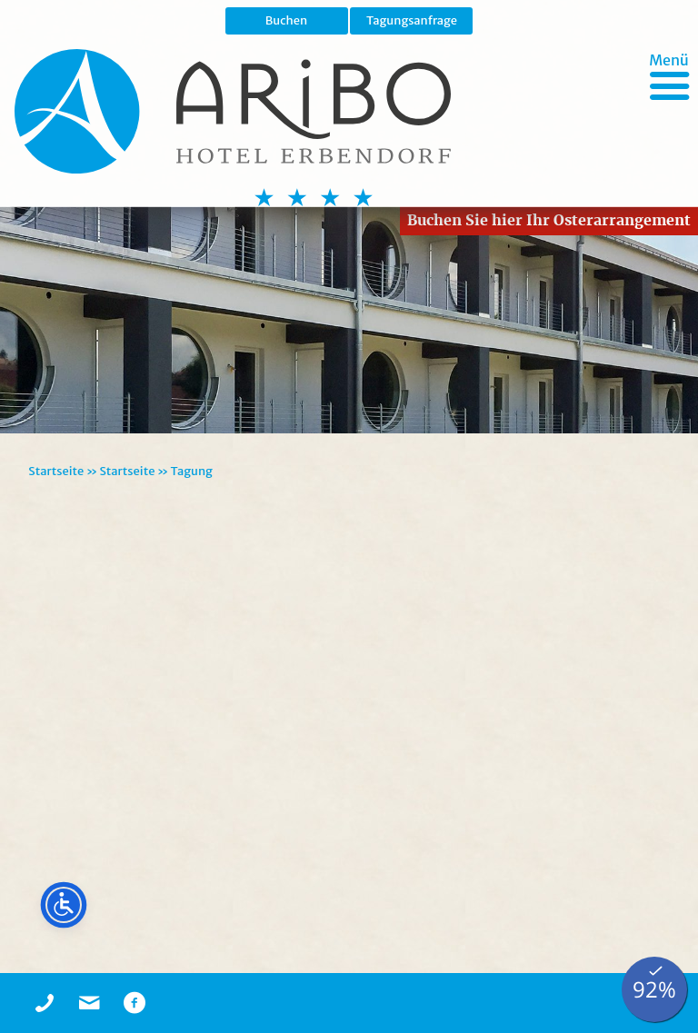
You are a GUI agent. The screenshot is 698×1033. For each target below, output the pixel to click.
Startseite (56, 471)
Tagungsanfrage (411, 20)
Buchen (286, 20)
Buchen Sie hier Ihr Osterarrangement (549, 220)
